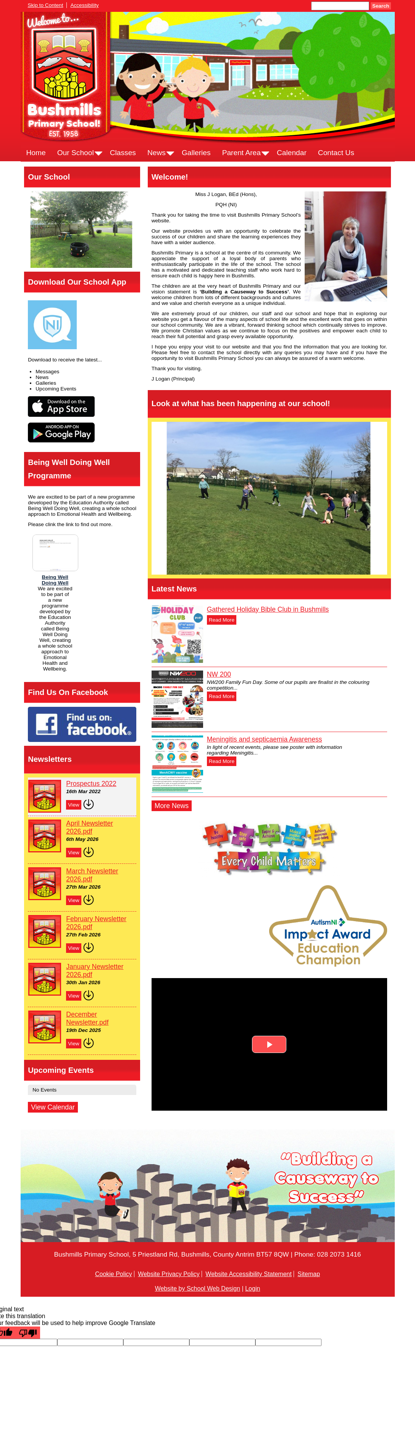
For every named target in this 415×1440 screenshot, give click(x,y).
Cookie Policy (113, 1274)
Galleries (196, 153)
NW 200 (219, 674)
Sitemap (308, 1274)
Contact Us (336, 153)
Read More (221, 620)
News (156, 153)
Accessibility (84, 5)
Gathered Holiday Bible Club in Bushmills (268, 609)
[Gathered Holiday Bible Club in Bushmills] (177, 634)
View (73, 805)
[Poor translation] (28, 1333)
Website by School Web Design (198, 1288)
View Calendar (53, 1107)
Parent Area (241, 153)
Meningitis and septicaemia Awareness (264, 739)
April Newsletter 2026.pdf (89, 827)
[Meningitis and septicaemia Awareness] (177, 764)
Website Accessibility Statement (248, 1274)
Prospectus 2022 (91, 783)
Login (252, 1288)
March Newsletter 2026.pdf (92, 875)
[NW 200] (177, 699)
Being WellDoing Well (55, 580)
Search (380, 6)
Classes (123, 153)
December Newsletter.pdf (87, 1018)
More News (172, 806)
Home (36, 153)
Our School (75, 153)
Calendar (292, 153)
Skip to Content (45, 5)
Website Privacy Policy (169, 1274)
